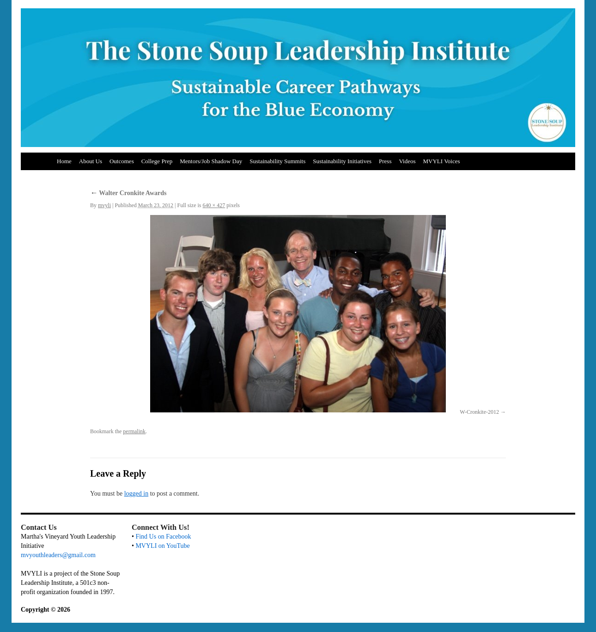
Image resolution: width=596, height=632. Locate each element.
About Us (90, 161)
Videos (407, 161)
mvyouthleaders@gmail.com (58, 555)
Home (64, 161)
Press (385, 161)
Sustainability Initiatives (342, 161)
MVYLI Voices (441, 161)
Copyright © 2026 (45, 609)
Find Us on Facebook (163, 536)
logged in (136, 493)
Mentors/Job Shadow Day (211, 161)
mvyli (104, 205)
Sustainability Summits (277, 161)
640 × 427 (214, 205)
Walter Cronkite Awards (128, 193)
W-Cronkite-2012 (479, 412)
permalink (134, 431)
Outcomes (121, 161)
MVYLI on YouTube (162, 545)
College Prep (157, 161)
